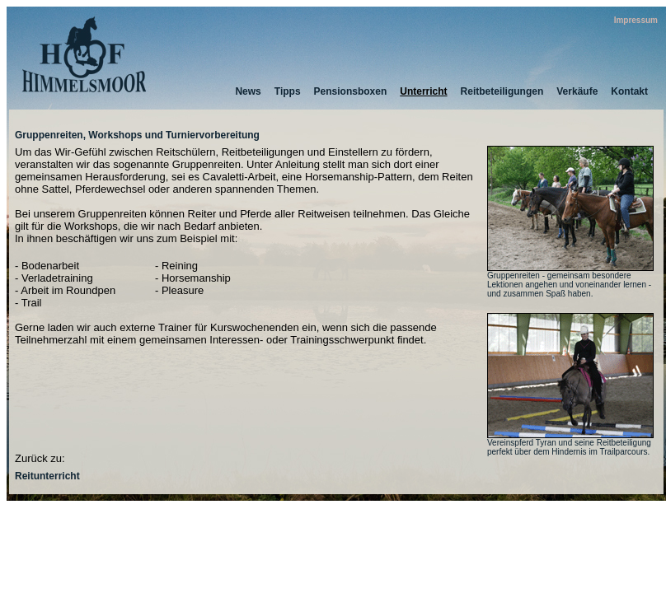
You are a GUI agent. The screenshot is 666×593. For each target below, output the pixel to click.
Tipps (287, 91)
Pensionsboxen (350, 91)
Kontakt (629, 91)
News (247, 91)
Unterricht (423, 91)
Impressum (636, 20)
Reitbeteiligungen (502, 91)
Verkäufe (577, 91)
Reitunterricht (47, 476)
